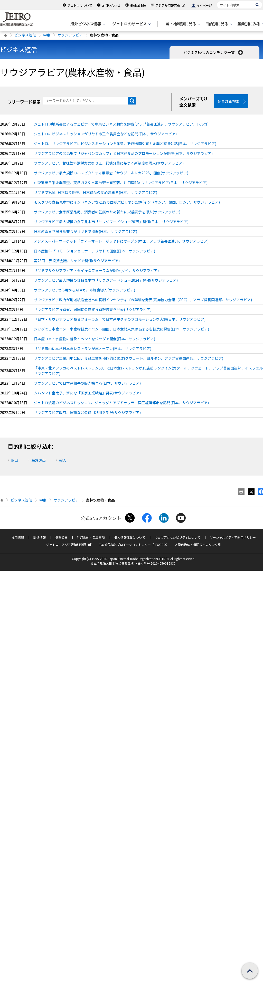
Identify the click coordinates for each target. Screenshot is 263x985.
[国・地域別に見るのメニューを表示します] (182, 24)
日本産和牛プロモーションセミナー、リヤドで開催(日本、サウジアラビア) (94, 250)
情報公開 (61, 537)
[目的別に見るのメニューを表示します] (218, 24)
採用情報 (18, 537)
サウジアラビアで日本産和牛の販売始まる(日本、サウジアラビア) (87, 383)
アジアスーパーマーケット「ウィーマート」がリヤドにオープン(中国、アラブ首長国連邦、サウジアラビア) (121, 241)
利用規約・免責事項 (91, 537)
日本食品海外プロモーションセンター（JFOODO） (133, 544)
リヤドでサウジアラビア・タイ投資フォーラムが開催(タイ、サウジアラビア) (96, 270)
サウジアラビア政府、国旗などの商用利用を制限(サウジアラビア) (87, 412)
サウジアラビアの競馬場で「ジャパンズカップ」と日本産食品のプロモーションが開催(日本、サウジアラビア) (123, 153)
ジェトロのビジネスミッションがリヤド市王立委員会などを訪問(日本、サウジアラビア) (105, 133)
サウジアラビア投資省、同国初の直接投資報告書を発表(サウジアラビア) (93, 309)
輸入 (62, 460)
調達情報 (39, 537)
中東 (46, 34)
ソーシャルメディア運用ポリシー (233, 537)
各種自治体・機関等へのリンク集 (198, 544)
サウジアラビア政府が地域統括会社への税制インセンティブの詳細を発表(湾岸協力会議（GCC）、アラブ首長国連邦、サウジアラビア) (143, 299)
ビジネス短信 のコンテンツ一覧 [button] (213, 52)
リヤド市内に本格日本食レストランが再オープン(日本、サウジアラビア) (92, 348)
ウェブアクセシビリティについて (177, 537)
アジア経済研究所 (170, 5)
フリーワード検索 (24, 102)
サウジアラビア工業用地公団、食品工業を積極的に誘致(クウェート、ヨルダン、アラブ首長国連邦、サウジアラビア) (128, 358)
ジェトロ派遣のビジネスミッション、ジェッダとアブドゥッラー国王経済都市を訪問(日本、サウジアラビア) (121, 402)
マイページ (204, 5)
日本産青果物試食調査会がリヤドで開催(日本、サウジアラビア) (85, 231)
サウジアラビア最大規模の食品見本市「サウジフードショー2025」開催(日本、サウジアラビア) (111, 221)
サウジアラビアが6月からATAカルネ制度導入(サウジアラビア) (84, 289)
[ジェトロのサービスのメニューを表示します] (131, 24)
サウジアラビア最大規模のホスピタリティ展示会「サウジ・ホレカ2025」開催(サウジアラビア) (111, 172)
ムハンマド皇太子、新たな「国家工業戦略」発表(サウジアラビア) (87, 392)
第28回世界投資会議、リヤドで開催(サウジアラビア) (77, 260)
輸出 (14, 460)
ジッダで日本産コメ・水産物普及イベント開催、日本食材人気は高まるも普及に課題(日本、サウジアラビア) (121, 329)
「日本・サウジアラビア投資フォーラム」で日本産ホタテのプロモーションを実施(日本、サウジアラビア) (119, 319)
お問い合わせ (111, 5)
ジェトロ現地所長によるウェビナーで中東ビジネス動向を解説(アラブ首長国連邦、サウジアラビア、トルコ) (121, 124)
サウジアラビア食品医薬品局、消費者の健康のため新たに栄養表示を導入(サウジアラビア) (107, 211)
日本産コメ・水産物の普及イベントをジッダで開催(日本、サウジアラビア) (94, 338)
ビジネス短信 (25, 34)
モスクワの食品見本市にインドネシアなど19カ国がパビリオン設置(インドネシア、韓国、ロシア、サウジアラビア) (127, 202)
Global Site (138, 5)
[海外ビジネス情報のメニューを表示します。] (87, 24)
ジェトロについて (79, 5)
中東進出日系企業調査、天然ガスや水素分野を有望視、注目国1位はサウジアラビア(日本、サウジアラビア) (121, 182)
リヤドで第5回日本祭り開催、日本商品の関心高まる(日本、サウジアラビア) (95, 192)
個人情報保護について (129, 537)
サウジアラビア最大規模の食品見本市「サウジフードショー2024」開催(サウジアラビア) (106, 280)
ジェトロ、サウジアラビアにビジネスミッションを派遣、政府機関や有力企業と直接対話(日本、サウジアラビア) (125, 143)
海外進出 (38, 460)
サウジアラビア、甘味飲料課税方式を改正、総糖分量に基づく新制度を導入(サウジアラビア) (109, 163)
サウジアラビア (70, 34)
